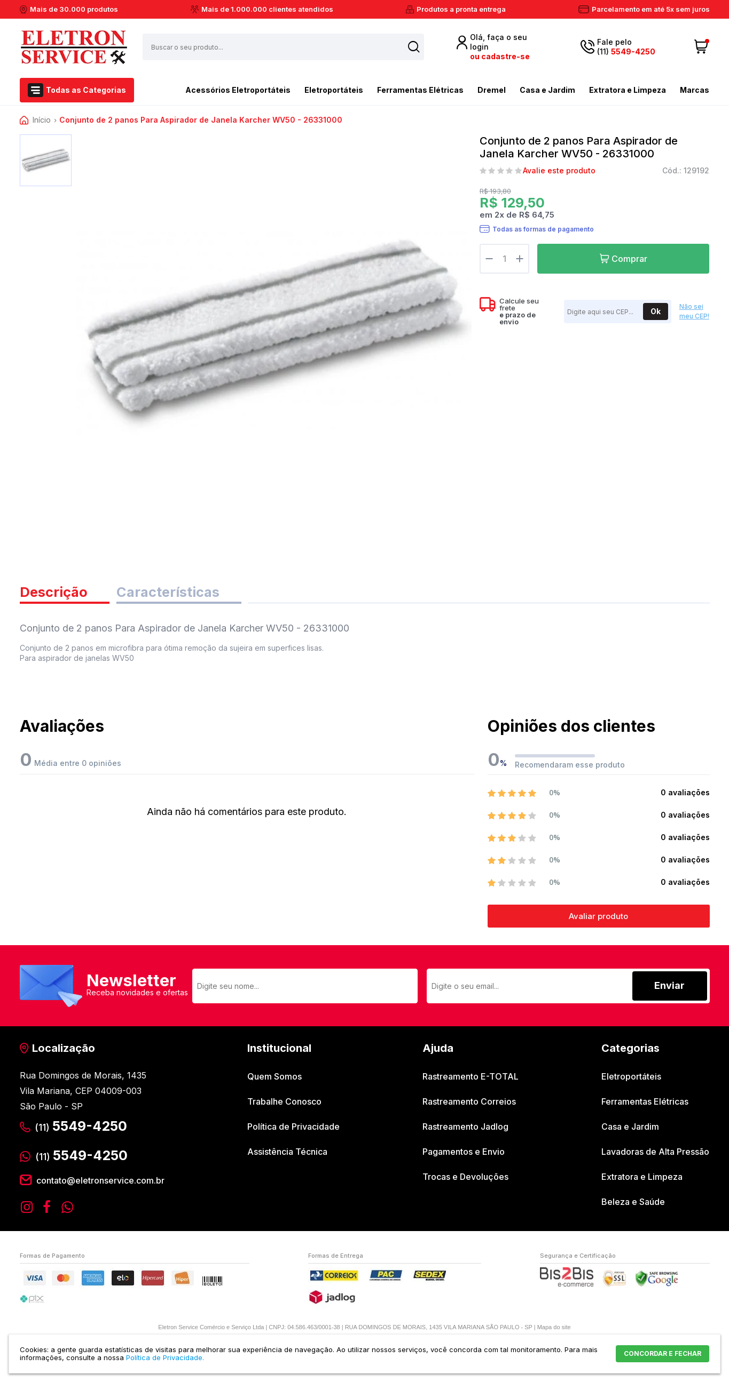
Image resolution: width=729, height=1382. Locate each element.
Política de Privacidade (293, 1129)
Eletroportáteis (333, 89)
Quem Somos (274, 1079)
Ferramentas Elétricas (420, 89)
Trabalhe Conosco (284, 1104)
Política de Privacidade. (165, 1357)
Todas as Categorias (86, 89)
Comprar (629, 258)
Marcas (694, 89)
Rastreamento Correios (469, 1104)
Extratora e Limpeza (627, 89)
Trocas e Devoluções (465, 1179)
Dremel (491, 89)
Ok (655, 311)
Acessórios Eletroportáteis (219, 89)
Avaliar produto (598, 919)
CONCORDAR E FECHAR (662, 1353)
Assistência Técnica (287, 1154)
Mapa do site (554, 1329)
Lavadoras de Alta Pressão (655, 1154)
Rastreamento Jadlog (465, 1129)
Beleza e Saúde (633, 1204)
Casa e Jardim (547, 89)
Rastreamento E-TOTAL (470, 1079)
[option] (46, 160)
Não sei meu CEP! (694, 311)
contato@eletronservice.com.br (100, 1182)
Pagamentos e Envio (463, 1154)
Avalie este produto (559, 170)
